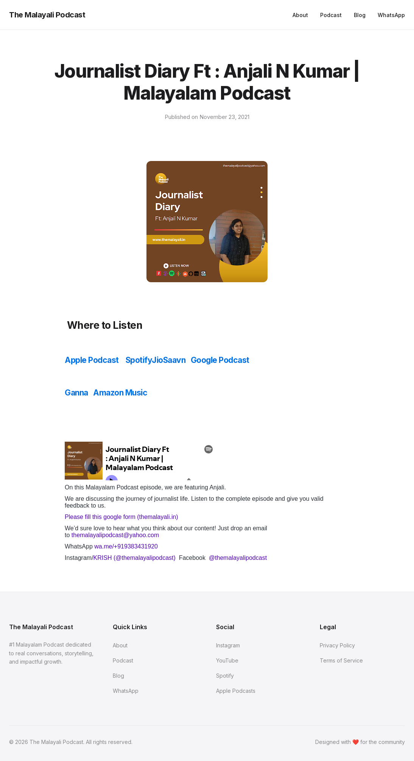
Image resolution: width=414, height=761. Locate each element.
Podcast (331, 15)
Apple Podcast (92, 360)
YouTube (227, 660)
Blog (360, 15)
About (300, 15)
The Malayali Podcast (47, 14)
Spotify (139, 360)
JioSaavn (168, 360)
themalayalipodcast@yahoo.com (116, 535)
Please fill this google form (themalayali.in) (121, 517)
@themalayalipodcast (238, 558)
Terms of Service (341, 660)
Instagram (228, 645)
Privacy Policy (337, 645)
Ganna (76, 392)
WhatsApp (391, 15)
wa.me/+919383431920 (126, 546)
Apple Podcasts (235, 691)
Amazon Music (121, 392)
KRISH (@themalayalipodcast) (135, 558)
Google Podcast (220, 360)
